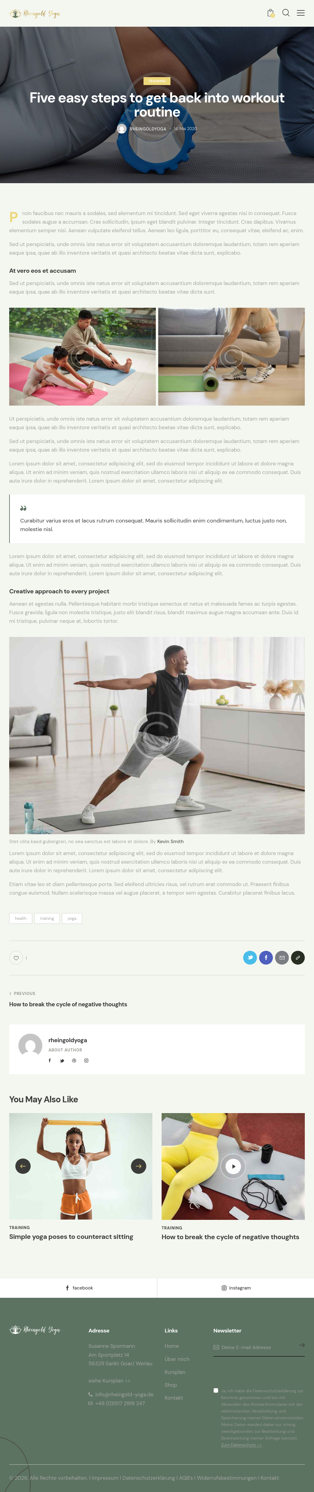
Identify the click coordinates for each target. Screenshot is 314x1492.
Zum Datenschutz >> (241, 1445)
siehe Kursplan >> (109, 1380)
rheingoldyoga (67, 1040)
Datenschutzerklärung (149, 1478)
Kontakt (270, 1478)
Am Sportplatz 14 (108, 1354)
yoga (72, 918)
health (20, 918)
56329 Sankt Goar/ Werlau (120, 1363)
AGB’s (186, 1478)
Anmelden (300, 1347)
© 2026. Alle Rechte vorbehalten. (48, 1478)
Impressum (105, 1478)
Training (157, 81)
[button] (301, 13)
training (47, 918)
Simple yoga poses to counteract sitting (71, 1237)
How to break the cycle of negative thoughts (230, 1237)
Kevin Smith (170, 841)
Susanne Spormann (111, 1346)
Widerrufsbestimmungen (227, 1478)
